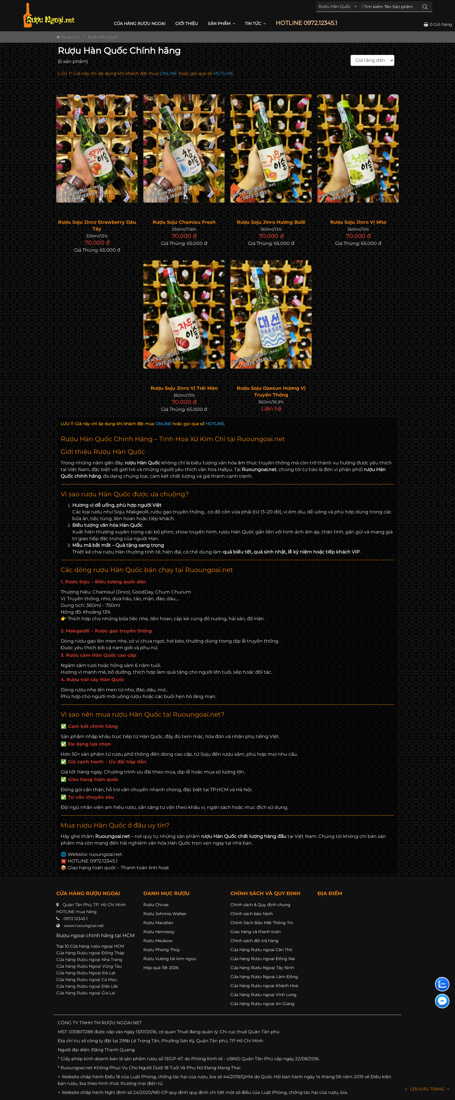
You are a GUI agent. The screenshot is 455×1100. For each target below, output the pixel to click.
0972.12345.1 (76, 918)
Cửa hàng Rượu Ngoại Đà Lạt (85, 972)
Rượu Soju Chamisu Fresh (184, 222)
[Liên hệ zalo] (442, 984)
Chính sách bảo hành (251, 913)
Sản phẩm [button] (221, 23)
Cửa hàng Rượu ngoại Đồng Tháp (90, 952)
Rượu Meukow (157, 940)
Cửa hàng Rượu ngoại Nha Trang (89, 959)
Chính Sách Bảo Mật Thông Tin (261, 922)
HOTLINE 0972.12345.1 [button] (306, 23)
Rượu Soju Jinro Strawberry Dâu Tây (97, 225)
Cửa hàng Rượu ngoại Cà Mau (86, 979)
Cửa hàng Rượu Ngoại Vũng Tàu (89, 966)
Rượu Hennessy (159, 931)
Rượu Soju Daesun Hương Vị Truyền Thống (271, 391)
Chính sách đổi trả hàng (254, 940)
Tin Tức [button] (255, 23)
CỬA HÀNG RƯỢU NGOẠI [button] (139, 23)
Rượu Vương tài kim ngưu (169, 958)
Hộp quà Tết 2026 (161, 967)
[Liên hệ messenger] (442, 1001)
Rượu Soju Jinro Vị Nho (358, 222)
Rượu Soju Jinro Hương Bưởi (271, 222)
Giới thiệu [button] (186, 23)
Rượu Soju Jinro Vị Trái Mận (184, 388)
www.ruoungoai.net (84, 925)
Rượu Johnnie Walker (165, 913)
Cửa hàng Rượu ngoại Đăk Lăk (87, 986)
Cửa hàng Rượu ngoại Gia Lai (85, 993)
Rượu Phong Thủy (161, 949)
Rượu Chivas (156, 904)
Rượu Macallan (158, 922)
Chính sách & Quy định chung (260, 904)
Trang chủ (68, 37)
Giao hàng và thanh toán (255, 931)
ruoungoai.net (105, 854)
